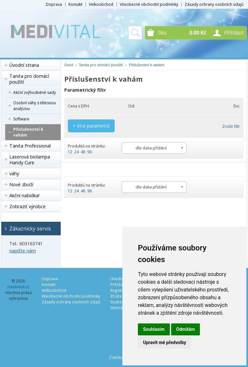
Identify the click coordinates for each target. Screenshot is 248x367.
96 (89, 152)
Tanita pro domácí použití (29, 79)
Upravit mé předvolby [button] (164, 342)
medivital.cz (18, 287)
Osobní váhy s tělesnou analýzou (34, 105)
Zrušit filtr (231, 126)
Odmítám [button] (185, 329)
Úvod (68, 64)
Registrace (119, 290)
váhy (14, 173)
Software (21, 119)
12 (70, 152)
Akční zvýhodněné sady (34, 92)
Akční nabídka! (24, 195)
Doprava (54, 4)
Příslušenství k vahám (28, 132)
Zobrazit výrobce (27, 206)
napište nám (22, 251)
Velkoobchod (101, 4)
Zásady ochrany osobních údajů (214, 4)
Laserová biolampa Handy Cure (29, 160)
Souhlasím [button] (154, 329)
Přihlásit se (120, 284)
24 (76, 152)
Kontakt (75, 4)
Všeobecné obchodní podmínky (149, 4)
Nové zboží (21, 184)
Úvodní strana (24, 65)
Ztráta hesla (121, 296)
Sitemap (117, 308)
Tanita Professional (30, 146)
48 (83, 152)
